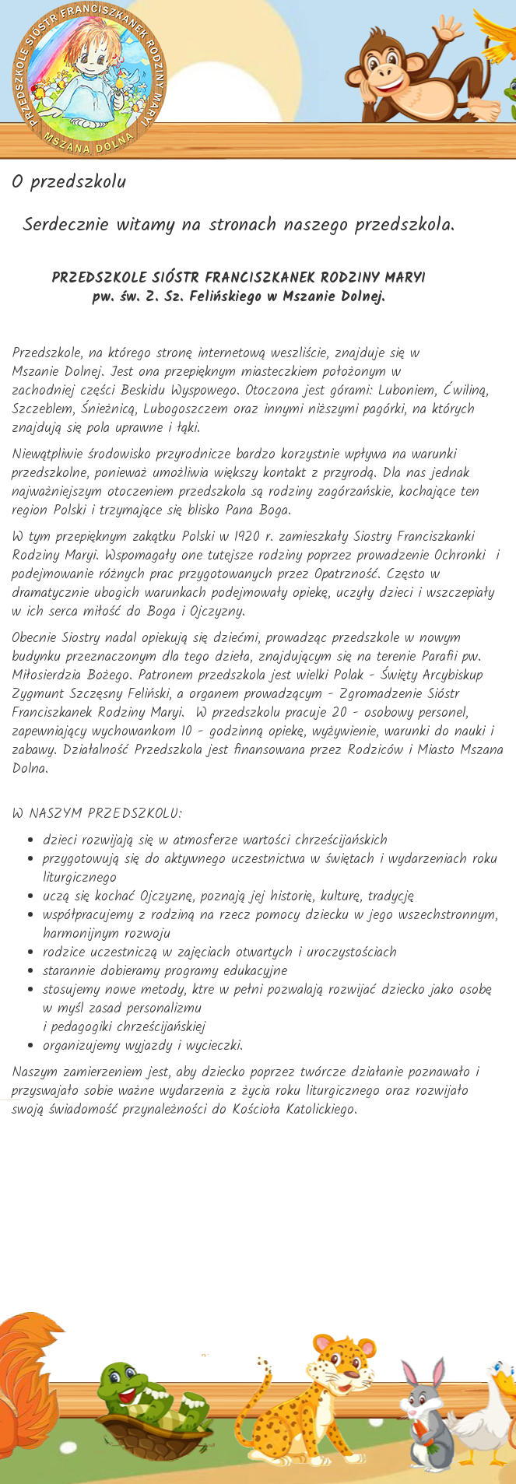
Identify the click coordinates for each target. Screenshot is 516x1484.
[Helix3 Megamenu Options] (490, 300)
